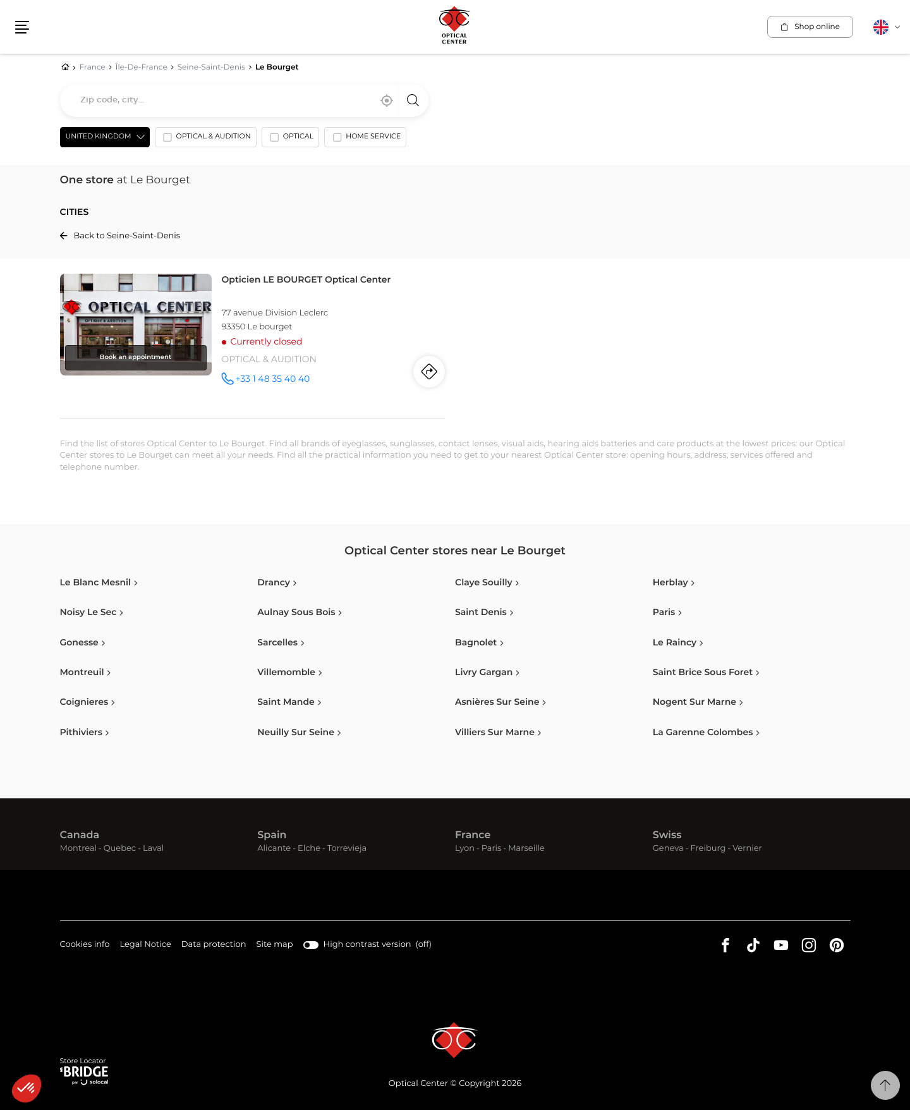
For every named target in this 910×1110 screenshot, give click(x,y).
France (472, 836)
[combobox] (244, 100)
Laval (153, 849)
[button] (26, 1088)
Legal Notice (145, 945)
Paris (492, 849)
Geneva (668, 849)
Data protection (213, 945)
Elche (309, 849)
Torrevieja (347, 849)
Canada (80, 836)
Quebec (120, 849)
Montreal (78, 849)
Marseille (526, 849)
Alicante (274, 849)
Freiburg (707, 849)
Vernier (747, 849)
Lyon (465, 849)
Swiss (667, 836)
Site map (275, 945)
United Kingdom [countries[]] (98, 136)
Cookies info (85, 945)
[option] (206, 139)
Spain (271, 836)
